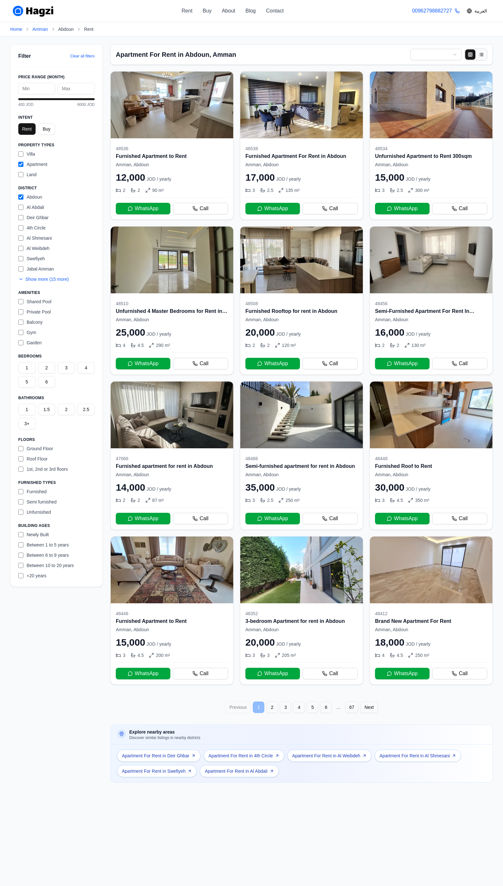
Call (200, 208)
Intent (25, 117)
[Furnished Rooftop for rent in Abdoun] (301, 300)
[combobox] (436, 54)
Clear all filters (82, 56)
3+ (27, 423)
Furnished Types (37, 482)
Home (16, 29)
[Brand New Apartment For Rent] (431, 610)
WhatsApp (143, 208)
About (228, 10)
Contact (275, 10)
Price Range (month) (41, 77)
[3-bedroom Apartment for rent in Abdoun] (301, 610)
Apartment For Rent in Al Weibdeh (329, 755)
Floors (26, 439)
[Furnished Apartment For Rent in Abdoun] (301, 145)
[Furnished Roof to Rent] (431, 455)
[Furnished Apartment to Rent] (172, 145)
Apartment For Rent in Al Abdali (239, 771)
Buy (207, 10)
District (27, 188)
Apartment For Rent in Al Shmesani (417, 755)
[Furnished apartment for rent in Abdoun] (172, 455)
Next (369, 707)
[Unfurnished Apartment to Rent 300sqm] (431, 145)
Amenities (29, 292)
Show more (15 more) (43, 279)
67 (351, 707)
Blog (250, 10)
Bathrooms (31, 398)
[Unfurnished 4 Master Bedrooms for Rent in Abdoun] (172, 300)
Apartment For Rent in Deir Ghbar (159, 755)
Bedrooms (30, 356)
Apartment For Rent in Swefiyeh (157, 771)
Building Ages (34, 525)
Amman (40, 29)
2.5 (86, 409)
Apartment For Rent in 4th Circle (244, 755)
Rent (187, 10)
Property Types (36, 145)
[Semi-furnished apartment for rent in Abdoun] (301, 455)
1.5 (47, 409)
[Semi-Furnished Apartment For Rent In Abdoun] (431, 300)
